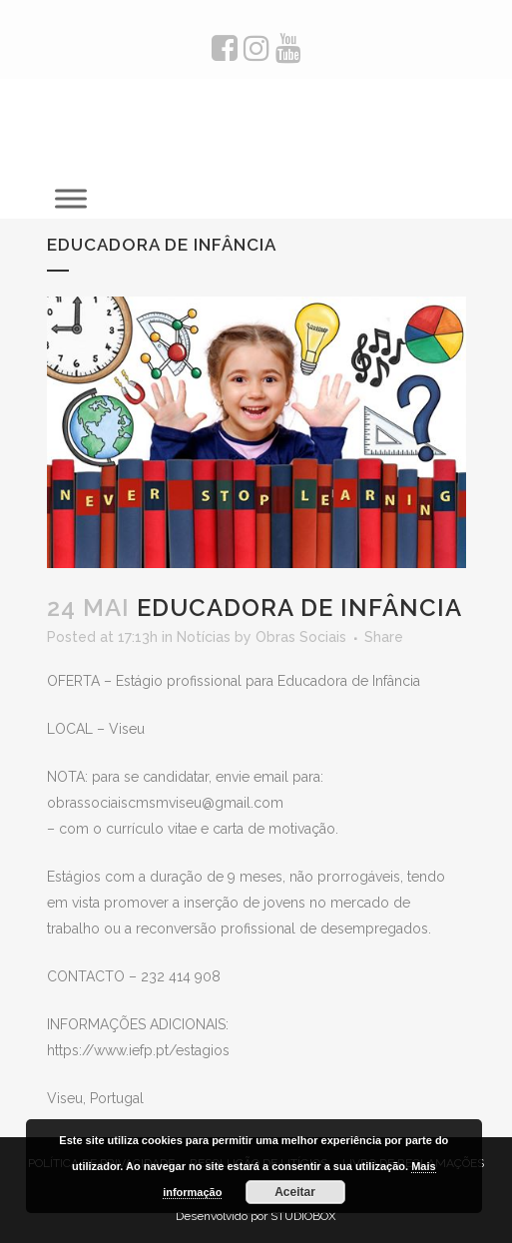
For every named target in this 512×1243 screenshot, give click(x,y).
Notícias (204, 637)
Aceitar (294, 1192)
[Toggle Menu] (71, 198)
